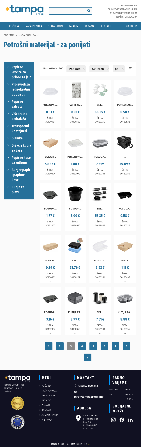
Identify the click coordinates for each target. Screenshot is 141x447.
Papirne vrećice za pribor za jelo (18, 71)
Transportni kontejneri (17, 128)
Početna (14, 26)
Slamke (14, 138)
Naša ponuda (34, 26)
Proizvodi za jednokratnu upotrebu (18, 89)
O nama (89, 26)
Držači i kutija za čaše (18, 148)
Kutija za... (75, 312)
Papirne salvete (14, 104)
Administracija (48, 414)
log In (131, 26)
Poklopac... (50, 105)
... (125, 156)
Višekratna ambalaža (16, 116)
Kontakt (105, 26)
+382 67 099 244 (127, 5)
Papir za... (75, 105)
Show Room (55, 26)
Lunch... (50, 156)
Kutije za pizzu (15, 189)
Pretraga (45, 419)
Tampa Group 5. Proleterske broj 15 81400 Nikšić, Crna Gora (86, 422)
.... (89, 444)
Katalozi (74, 26)
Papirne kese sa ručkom (18, 160)
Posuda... (100, 156)
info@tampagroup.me (122, 9)
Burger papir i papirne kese (18, 174)
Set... (100, 105)
